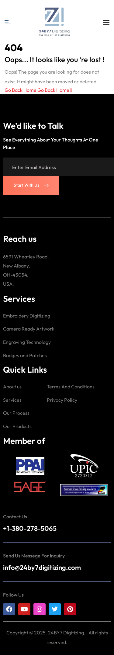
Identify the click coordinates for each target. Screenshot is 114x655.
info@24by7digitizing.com (42, 567)
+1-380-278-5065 (30, 528)
